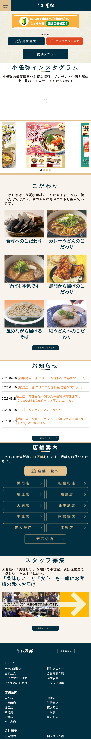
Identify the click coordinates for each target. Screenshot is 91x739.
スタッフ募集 (55, 683)
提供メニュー (55, 669)
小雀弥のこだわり (16, 683)
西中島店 (10, 722)
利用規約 (10, 736)
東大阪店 (52, 707)
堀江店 (9, 707)
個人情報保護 (55, 736)
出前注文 (10, 673)
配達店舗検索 (13, 669)
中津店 (51, 698)
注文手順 (52, 678)
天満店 (9, 717)
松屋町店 (10, 703)
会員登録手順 (55, 673)
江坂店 (51, 712)
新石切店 (52, 717)
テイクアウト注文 (16, 678)
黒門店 (9, 698)
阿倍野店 (52, 703)
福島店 (9, 712)
